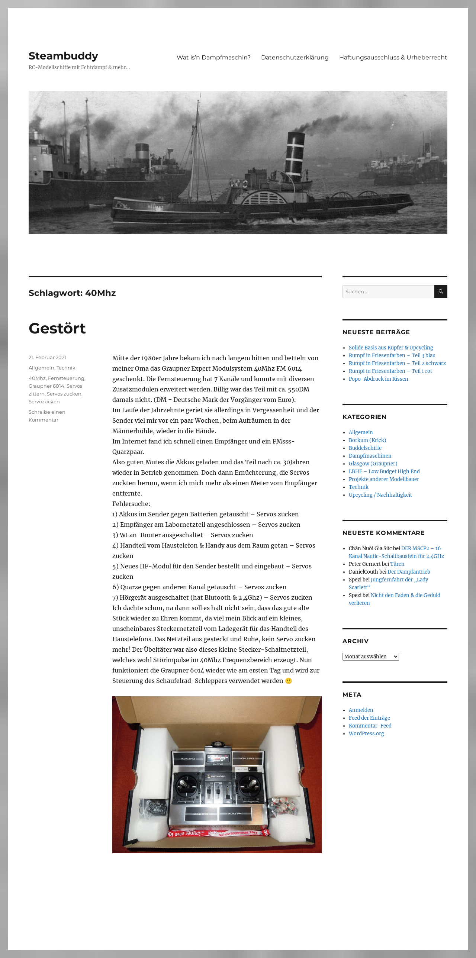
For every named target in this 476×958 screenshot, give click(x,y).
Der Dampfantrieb (408, 572)
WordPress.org (366, 733)
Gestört (57, 328)
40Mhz (37, 378)
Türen (397, 564)
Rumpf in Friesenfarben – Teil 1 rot (390, 371)
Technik (66, 368)
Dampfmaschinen (370, 456)
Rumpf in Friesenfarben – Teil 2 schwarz (397, 363)
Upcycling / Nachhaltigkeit (380, 495)
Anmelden (361, 710)
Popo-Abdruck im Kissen (378, 379)
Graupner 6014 (46, 386)
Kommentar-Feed (370, 726)
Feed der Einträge (369, 718)
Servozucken (44, 401)
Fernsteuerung (66, 378)
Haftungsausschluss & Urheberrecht (393, 57)
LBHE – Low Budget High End (384, 471)
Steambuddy (63, 55)
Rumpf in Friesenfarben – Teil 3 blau (392, 355)
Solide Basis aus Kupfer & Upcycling (391, 348)
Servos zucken (64, 394)
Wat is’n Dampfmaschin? (214, 57)
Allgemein (41, 368)
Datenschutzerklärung (295, 57)
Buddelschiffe (365, 448)
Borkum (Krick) (367, 440)
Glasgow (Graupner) (373, 464)
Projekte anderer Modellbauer (384, 479)
